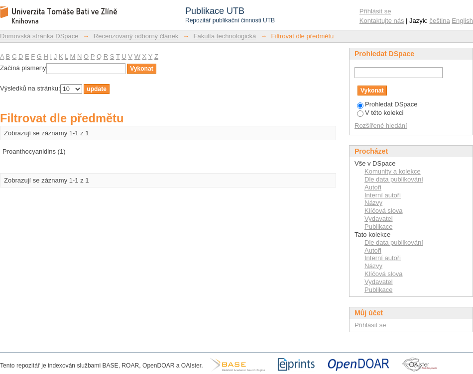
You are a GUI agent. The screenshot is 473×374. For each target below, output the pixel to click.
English (462, 20)
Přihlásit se (375, 11)
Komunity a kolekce (392, 171)
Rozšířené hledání (381, 125)
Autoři (372, 187)
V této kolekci (380, 112)
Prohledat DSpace (387, 104)
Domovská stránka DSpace (39, 36)
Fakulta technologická (225, 36)
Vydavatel (378, 218)
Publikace (378, 226)
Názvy (373, 202)
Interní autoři (382, 195)
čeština (440, 20)
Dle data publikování (393, 179)
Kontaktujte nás (381, 20)
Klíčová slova (383, 210)
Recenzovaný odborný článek (136, 36)
